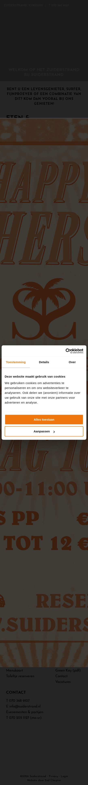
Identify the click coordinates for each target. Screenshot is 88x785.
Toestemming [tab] (16, 362)
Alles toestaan (44, 419)
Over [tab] (72, 362)
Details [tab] (44, 362)
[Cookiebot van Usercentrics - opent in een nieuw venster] (65, 351)
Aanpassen (44, 431)
